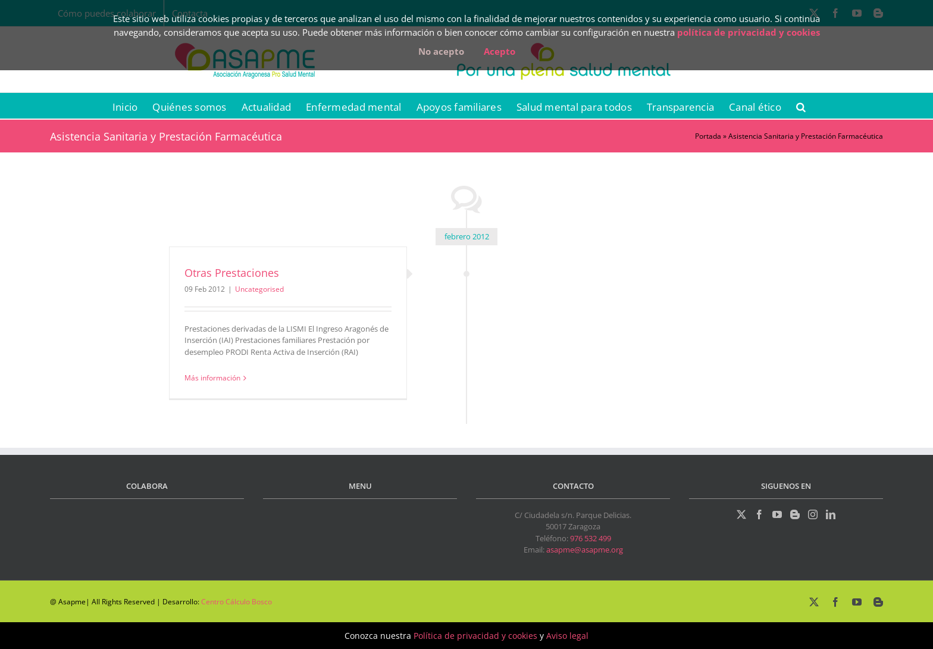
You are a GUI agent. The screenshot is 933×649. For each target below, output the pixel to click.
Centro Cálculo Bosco (236, 602)
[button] (801, 105)
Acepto (499, 51)
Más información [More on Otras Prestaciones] (212, 378)
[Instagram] (813, 514)
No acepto (441, 51)
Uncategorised (259, 289)
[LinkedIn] (830, 514)
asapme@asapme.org (584, 549)
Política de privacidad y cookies (475, 635)
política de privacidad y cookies (748, 32)
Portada (708, 136)
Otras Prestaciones (231, 273)
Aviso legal (567, 635)
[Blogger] (795, 514)
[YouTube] (777, 514)
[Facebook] (759, 514)
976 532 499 (590, 538)
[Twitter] (741, 514)
